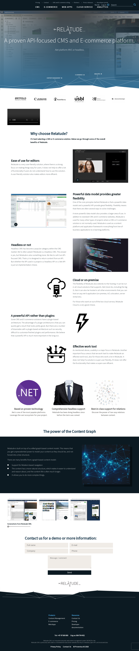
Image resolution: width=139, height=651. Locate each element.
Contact (46, 2)
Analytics (102, 7)
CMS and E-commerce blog (61, 2)
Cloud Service (85, 7)
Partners (76, 2)
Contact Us (76, 618)
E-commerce (51, 7)
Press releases (88, 2)
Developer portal (102, 2)
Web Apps (67, 7)
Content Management (56, 618)
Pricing (38, 2)
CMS (37, 7)
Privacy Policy (55, 647)
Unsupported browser (23, 117)
